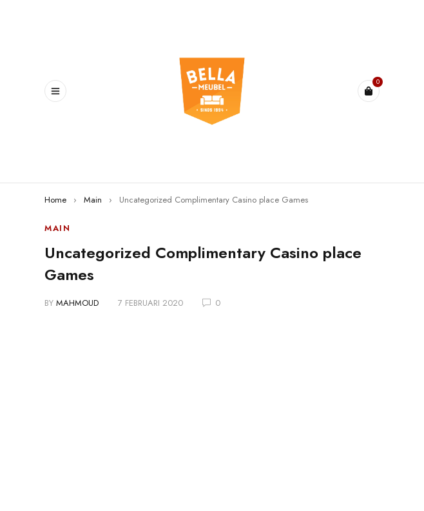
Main (93, 200)
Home (55, 200)
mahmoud (77, 303)
